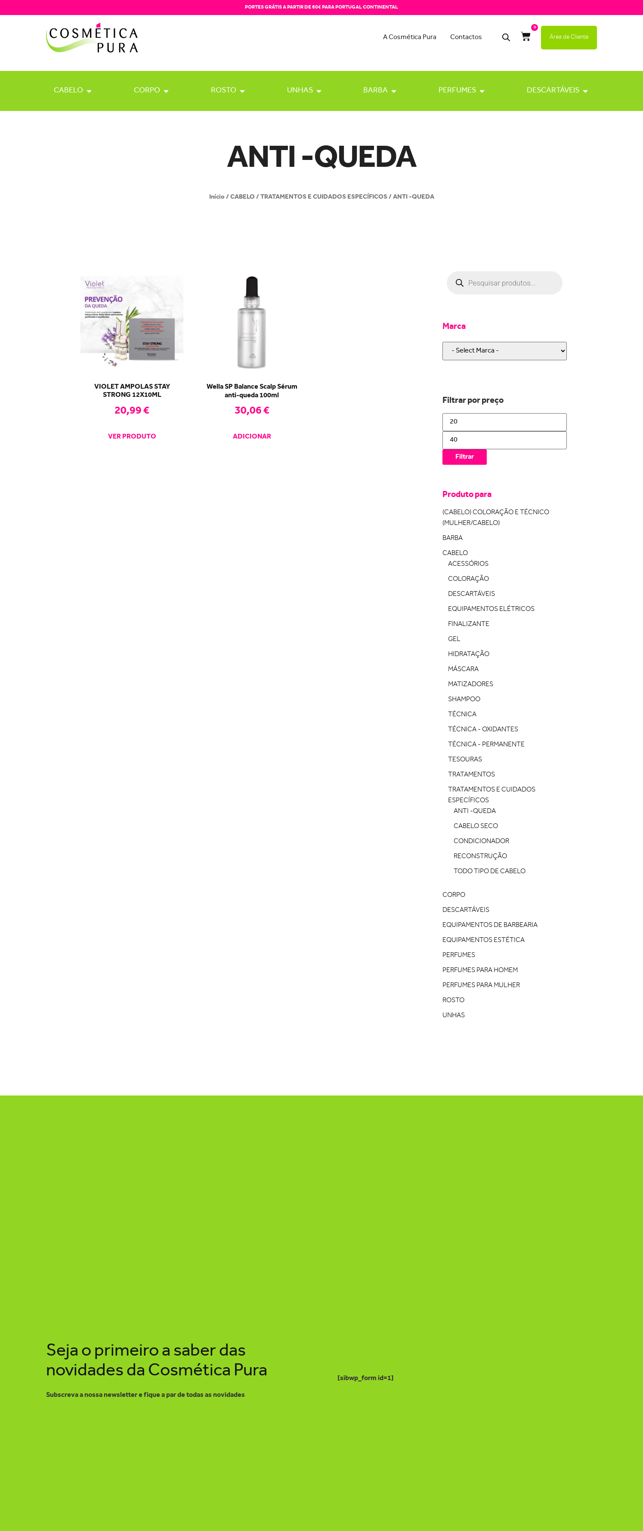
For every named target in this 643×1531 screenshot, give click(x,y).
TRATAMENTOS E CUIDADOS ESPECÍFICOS (323, 197)
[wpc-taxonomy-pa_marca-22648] (504, 351)
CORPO (147, 90)
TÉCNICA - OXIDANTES (483, 730)
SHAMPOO (464, 700)
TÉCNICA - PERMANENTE (486, 745)
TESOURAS (465, 760)
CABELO (68, 90)
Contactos (466, 38)
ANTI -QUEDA (475, 811)
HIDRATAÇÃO (468, 655)
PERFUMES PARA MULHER (481, 986)
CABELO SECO (476, 826)
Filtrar (464, 457)
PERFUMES (457, 90)
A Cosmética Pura (409, 38)
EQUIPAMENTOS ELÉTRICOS (491, 609)
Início (217, 197)
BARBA (375, 90)
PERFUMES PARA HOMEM (480, 971)
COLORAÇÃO (468, 579)
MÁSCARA (463, 670)
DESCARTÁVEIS (553, 90)
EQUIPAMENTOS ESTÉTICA (483, 940)
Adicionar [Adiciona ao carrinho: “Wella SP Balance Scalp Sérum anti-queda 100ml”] (252, 437)
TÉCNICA (462, 715)
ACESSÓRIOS (468, 564)
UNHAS (300, 90)
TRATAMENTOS (471, 775)
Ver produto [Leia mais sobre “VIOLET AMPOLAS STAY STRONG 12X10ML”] (132, 437)
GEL (454, 639)
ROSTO (223, 90)
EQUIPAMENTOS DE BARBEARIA (490, 925)
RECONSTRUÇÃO (480, 857)
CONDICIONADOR (481, 842)
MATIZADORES (470, 685)
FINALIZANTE (468, 624)
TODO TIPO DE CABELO (490, 872)
